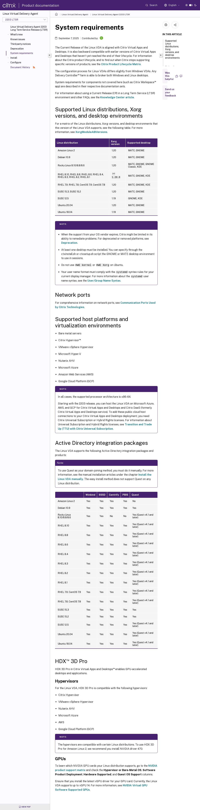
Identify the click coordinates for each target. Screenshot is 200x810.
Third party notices (20, 44)
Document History (22, 67)
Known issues (17, 39)
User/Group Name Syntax (103, 280)
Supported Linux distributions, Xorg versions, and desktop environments (172, 50)
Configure (15, 62)
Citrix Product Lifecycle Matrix (121, 64)
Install (13, 57)
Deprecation (17, 48)
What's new (16, 34)
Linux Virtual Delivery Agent (75, 14)
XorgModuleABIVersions (91, 132)
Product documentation (40, 5)
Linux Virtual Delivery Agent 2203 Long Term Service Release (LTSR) (29, 28)
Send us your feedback (170, 92)
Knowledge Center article (117, 97)
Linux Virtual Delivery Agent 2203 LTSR (111, 14)
